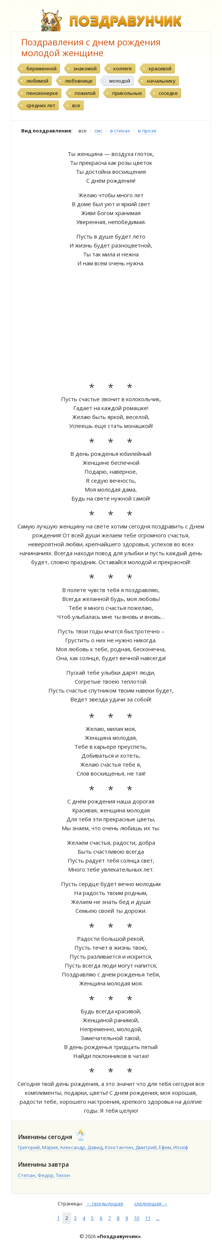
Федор (46, 1175)
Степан (26, 1175)
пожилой (85, 93)
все (76, 105)
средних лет (40, 105)
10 (136, 1218)
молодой (119, 80)
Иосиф (180, 1147)
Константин (119, 1147)
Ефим (165, 1147)
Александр (72, 1147)
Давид (95, 1147)
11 (147, 1218)
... (158, 1218)
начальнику (161, 80)
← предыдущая (104, 1203)
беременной (41, 68)
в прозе (147, 130)
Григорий (29, 1147)
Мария (50, 1147)
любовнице (79, 80)
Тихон (63, 1175)
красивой (160, 68)
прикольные (127, 93)
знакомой (85, 68)
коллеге (122, 68)
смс (98, 130)
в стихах (120, 130)
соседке (168, 93)
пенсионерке (42, 93)
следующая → (150, 1203)
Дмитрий (146, 1147)
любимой (37, 80)
